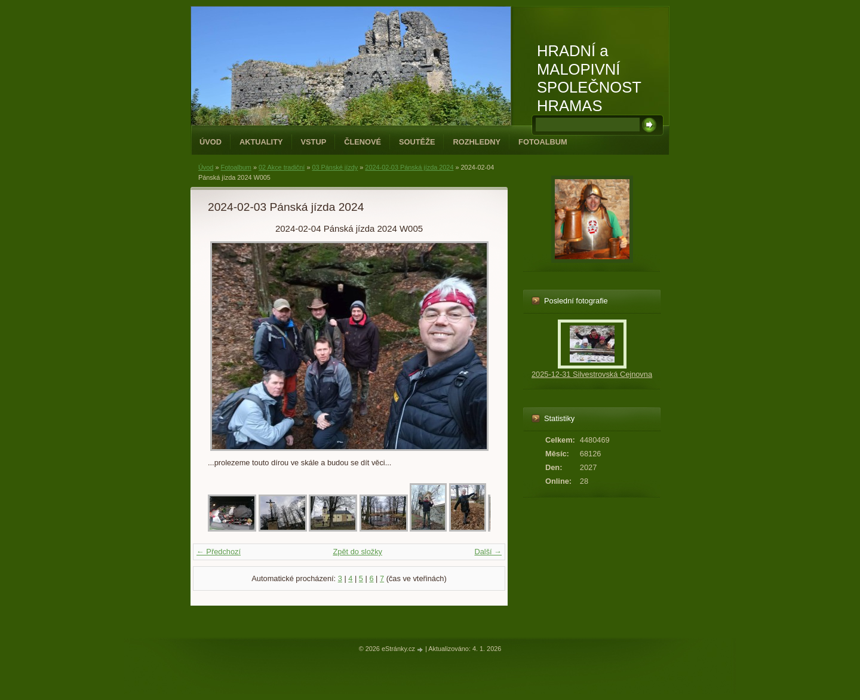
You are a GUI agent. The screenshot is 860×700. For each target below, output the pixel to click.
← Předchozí (218, 551)
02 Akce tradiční (282, 167)
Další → (488, 551)
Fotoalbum (542, 141)
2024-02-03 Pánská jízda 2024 (409, 167)
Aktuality (261, 141)
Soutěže (417, 141)
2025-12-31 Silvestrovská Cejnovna (592, 374)
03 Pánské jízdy (335, 167)
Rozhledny (476, 141)
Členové (362, 141)
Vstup (314, 141)
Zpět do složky (357, 551)
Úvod (210, 141)
